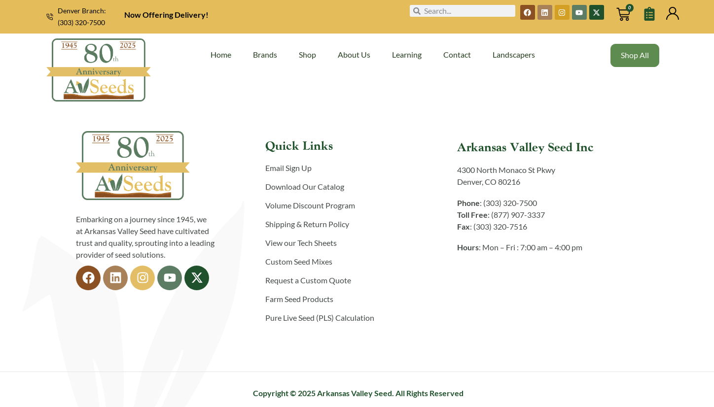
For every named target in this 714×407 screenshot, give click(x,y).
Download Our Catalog (304, 186)
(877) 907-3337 (518, 214)
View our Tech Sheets (301, 242)
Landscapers (514, 54)
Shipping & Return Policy (307, 224)
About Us (354, 54)
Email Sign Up (288, 167)
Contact (457, 54)
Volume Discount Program (310, 205)
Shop (307, 54)
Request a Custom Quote (308, 280)
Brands (265, 54)
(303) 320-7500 (81, 22)
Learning (407, 54)
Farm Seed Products (299, 299)
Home (221, 54)
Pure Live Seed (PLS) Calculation (319, 317)
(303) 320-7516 (500, 226)
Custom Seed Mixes (298, 261)
